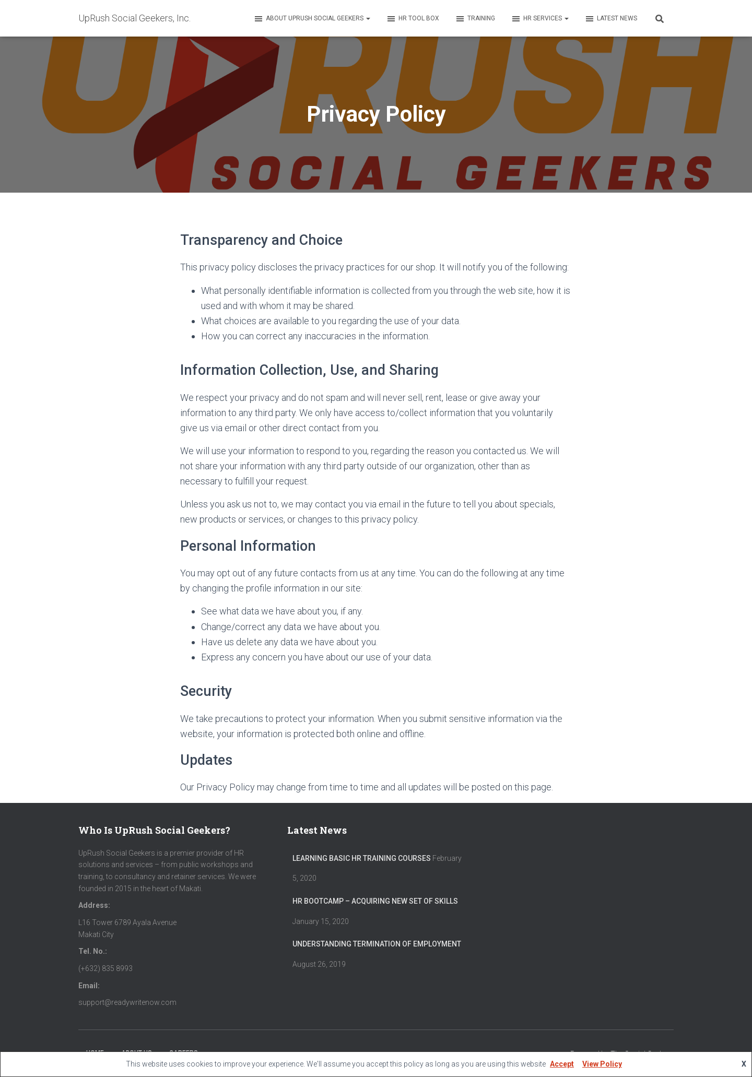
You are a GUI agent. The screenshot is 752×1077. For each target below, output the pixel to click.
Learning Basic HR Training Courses (361, 858)
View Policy (602, 1064)
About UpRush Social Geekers (311, 19)
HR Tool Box (412, 19)
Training (475, 19)
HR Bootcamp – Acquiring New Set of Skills (375, 901)
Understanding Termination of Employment (376, 944)
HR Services (540, 19)
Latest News (610, 19)
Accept (562, 1064)
